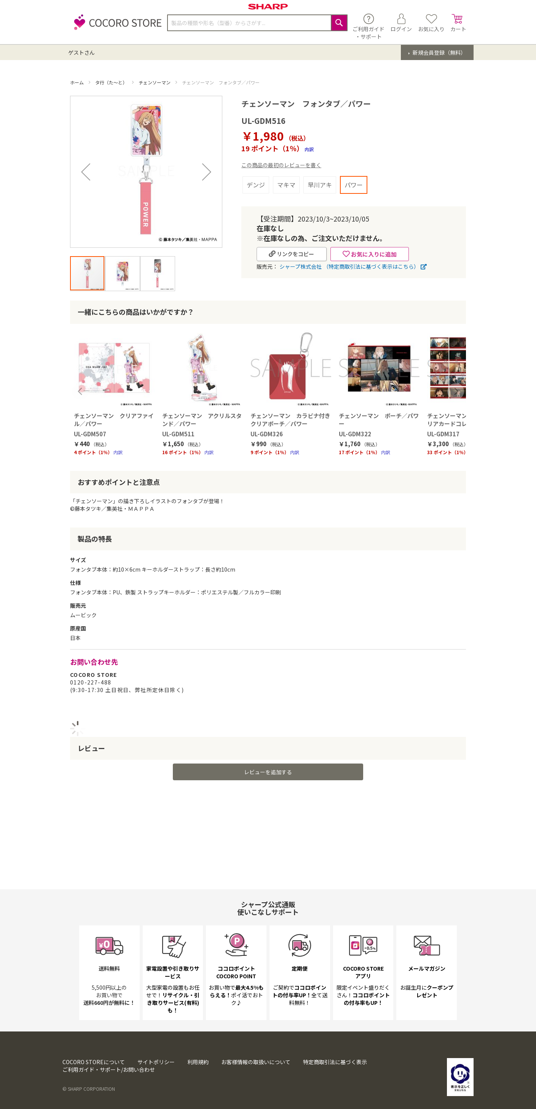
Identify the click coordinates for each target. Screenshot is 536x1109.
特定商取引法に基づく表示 (335, 1062)
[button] (87, 273)
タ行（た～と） (111, 82)
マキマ (286, 184)
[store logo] (115, 26)
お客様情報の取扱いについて (255, 1062)
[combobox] (257, 22)
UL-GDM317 (443, 421)
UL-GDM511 (178, 421)
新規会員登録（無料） (439, 52)
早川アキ (320, 184)
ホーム (77, 82)
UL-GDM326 (266, 421)
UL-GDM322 (355, 421)
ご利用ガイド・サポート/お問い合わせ (108, 1069)
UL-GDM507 (90, 421)
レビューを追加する (268, 759)
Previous (80, 379)
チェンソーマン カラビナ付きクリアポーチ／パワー (290, 407)
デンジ (256, 184)
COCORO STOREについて (93, 1062)
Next (455, 379)
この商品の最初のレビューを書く (281, 165)
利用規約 (198, 1062)
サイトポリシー (156, 1062)
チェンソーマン (155, 82)
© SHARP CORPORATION (88, 1088)
